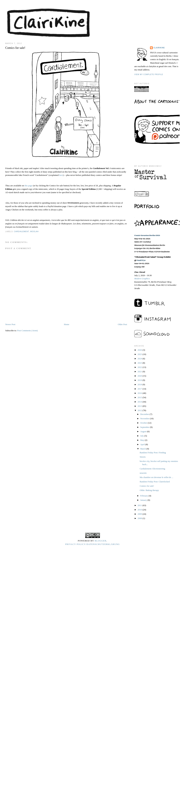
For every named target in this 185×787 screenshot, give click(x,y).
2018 (140, 384)
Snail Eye (141, 260)
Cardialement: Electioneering (152, 468)
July (142, 436)
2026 (140, 350)
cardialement (21, 231)
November (145, 418)
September (145, 427)
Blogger (101, 540)
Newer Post (10, 324)
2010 (140, 509)
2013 (140, 406)
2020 (140, 376)
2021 (140, 371)
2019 (140, 380)
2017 (140, 389)
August (143, 431)
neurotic (143, 473)
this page (28, 185)
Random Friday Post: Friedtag (153, 452)
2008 (140, 518)
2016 (140, 393)
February (144, 495)
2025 (140, 354)
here (61, 175)
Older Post (122, 324)
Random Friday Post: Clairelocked (155, 481)
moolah (34, 231)
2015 (140, 397)
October (144, 423)
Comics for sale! (147, 486)
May (142, 440)
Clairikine (159, 48)
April (142, 444)
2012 (140, 410)
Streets (143, 457)
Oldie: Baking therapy (149, 490)
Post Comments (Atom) (27, 330)
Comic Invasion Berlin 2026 (147, 235)
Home (66, 324)
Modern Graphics (142, 278)
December (145, 414)
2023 (140, 363)
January (144, 500)
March (143, 448)
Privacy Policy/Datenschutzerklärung (92, 544)
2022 (140, 367)
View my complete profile (148, 74)
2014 (140, 401)
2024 (140, 358)
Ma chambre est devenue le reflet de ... (156, 477)
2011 (140, 505)
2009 (140, 514)
